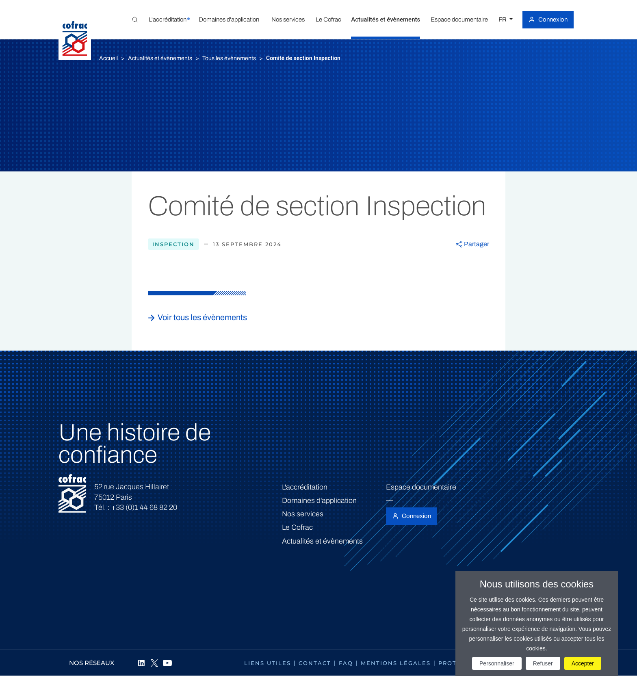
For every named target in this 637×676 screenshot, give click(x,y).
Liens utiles (267, 663)
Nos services (302, 514)
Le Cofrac (297, 527)
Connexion (553, 19)
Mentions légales (396, 663)
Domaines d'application (319, 500)
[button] (167, 19)
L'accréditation (304, 487)
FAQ (346, 663)
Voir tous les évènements (202, 317)
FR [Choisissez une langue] (503, 19)
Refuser (543, 663)
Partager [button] (476, 243)
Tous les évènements (229, 58)
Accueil (108, 58)
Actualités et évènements (160, 58)
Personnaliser (496, 663)
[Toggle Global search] (135, 19)
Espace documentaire (421, 487)
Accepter (583, 663)
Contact (315, 663)
